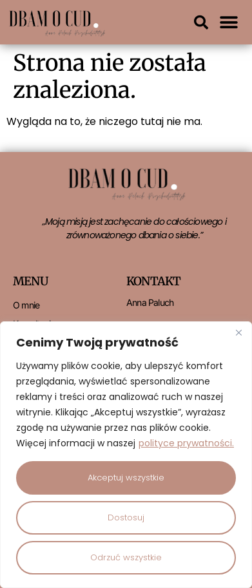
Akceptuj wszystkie (126, 477)
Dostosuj (126, 517)
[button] (201, 22)
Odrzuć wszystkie (126, 557)
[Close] (238, 332)
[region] (126, 454)
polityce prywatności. (186, 443)
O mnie (26, 304)
